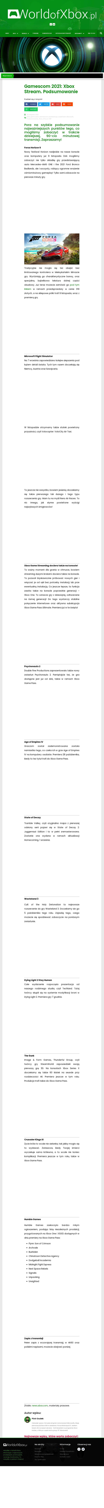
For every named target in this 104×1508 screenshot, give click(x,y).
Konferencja (53, 117)
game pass (34, 117)
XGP (50, 119)
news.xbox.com (40, 1405)
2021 (28, 117)
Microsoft (70, 117)
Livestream (62, 117)
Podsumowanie (32, 119)
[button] (30, 104)
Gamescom (43, 117)
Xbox (40, 119)
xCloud (45, 119)
